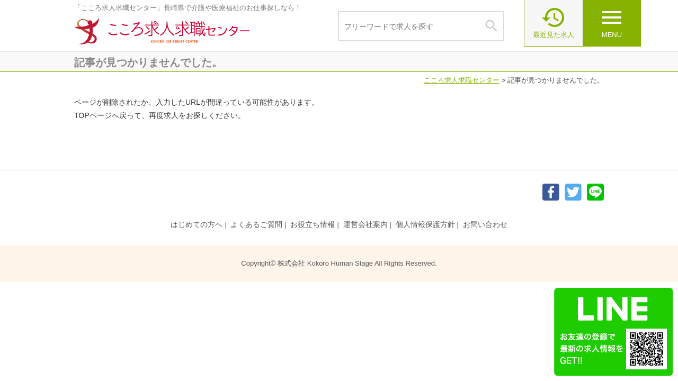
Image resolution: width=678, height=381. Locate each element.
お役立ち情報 (312, 224)
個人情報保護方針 (425, 224)
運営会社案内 (365, 224)
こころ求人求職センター (461, 80)
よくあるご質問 (256, 224)
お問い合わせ (485, 224)
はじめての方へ (196, 224)
